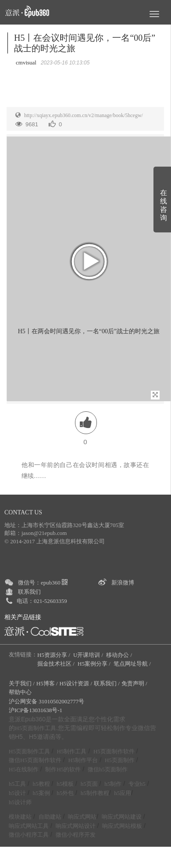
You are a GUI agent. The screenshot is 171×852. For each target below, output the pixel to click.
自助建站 (50, 816)
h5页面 (89, 784)
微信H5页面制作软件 (35, 760)
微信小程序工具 (29, 834)
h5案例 (41, 793)
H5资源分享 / (54, 655)
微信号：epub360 (43, 582)
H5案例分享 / (95, 663)
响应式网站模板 (122, 826)
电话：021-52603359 (42, 601)
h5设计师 (20, 802)
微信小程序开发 (76, 834)
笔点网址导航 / (133, 663)
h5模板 (65, 784)
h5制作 (112, 784)
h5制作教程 (95, 793)
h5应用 (122, 793)
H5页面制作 (120, 760)
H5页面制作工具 (35, 728)
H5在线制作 (24, 769)
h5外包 (65, 793)
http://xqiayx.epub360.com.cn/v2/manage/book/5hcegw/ (83, 115)
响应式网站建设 (122, 816)
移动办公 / (119, 655)
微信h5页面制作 (108, 769)
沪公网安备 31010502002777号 (46, 701)
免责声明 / (134, 683)
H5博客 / (47, 683)
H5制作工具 (71, 751)
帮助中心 (20, 692)
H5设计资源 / (75, 683)
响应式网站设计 (76, 826)
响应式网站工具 (29, 826)
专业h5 (137, 784)
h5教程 (41, 784)
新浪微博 (122, 582)
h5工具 (17, 784)
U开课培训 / (89, 655)
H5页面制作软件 (114, 751)
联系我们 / (107, 683)
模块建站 (20, 816)
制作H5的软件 (63, 769)
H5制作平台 (83, 760)
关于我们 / (22, 683)
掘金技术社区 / (56, 663)
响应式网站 (82, 816)
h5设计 (17, 793)
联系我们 (29, 591)
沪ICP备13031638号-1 (35, 710)
